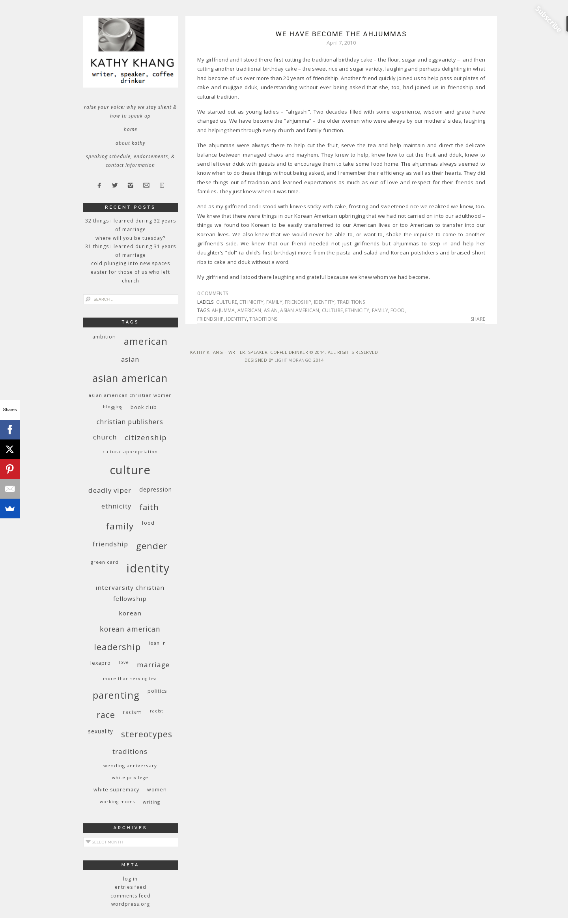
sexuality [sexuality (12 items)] (100, 731)
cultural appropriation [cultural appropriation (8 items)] (130, 451)
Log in (130, 878)
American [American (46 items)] (146, 341)
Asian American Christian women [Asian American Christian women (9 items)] (130, 395)
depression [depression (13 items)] (155, 489)
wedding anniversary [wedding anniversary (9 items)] (130, 765)
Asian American (299, 310)
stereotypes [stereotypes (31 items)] (146, 734)
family (274, 302)
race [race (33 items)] (106, 714)
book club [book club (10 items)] (144, 407)
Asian (271, 310)
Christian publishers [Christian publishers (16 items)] (130, 421)
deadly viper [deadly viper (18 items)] (109, 490)
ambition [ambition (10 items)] (104, 336)
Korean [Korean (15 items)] (130, 613)
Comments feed (130, 895)
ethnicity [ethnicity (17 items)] (116, 505)
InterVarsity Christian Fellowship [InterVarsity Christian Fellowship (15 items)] (129, 592)
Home (130, 129)
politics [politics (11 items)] (157, 690)
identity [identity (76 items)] (148, 568)
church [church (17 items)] (105, 436)
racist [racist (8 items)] (156, 711)
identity (324, 302)
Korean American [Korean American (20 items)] (130, 629)
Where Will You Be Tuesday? (130, 238)
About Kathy (131, 143)
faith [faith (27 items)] (149, 507)
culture (226, 302)
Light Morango (293, 360)
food (397, 310)
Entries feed (130, 887)
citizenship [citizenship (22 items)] (146, 437)
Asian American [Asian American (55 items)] (130, 378)
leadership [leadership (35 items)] (117, 647)
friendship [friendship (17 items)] (110, 543)
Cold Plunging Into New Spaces (130, 263)
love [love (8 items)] (124, 662)
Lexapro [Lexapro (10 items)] (100, 663)
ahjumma (223, 310)
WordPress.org (130, 904)
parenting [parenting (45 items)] (116, 694)
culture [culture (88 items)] (130, 470)
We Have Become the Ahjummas (341, 34)
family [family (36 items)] (120, 526)
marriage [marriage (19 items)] (153, 664)
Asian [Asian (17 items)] (130, 359)
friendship (298, 302)
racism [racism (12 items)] (132, 712)
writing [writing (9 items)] (151, 802)
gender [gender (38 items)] (152, 546)
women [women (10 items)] (157, 789)
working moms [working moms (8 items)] (117, 801)
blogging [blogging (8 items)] (113, 406)
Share (478, 319)
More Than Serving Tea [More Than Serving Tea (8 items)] (130, 678)
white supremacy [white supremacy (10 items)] (116, 789)
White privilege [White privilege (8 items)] (130, 777)
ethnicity (251, 302)
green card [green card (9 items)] (105, 562)
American (249, 310)
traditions (351, 302)
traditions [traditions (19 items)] (130, 751)
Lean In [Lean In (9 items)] (157, 643)
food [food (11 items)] (148, 522)
